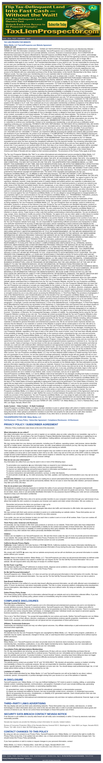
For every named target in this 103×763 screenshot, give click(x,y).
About (9, 38)
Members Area (52, 756)
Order (31, 756)
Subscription (21, 38)
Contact (9, 756)
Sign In (59, 756)
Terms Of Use (89, 756)
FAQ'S (14, 38)
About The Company (23, 756)
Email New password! (40, 756)
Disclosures (28, 758)
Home (4, 38)
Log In (28, 38)
